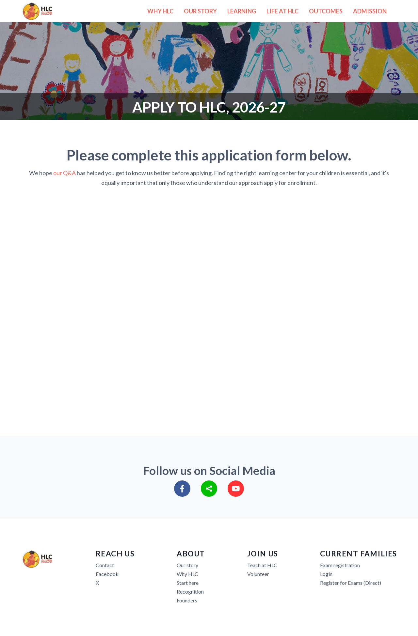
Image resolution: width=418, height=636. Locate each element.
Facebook (107, 574)
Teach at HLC (262, 565)
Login (326, 574)
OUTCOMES (326, 11)
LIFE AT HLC (282, 11)
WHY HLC (160, 11)
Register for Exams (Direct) (350, 583)
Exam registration (340, 565)
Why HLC (187, 574)
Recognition (190, 591)
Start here (188, 583)
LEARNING (241, 11)
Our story (187, 565)
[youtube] (236, 488)
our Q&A (64, 172)
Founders (187, 600)
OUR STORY (200, 11)
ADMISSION (370, 11)
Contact (105, 565)
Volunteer (258, 574)
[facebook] (182, 488)
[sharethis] (209, 488)
